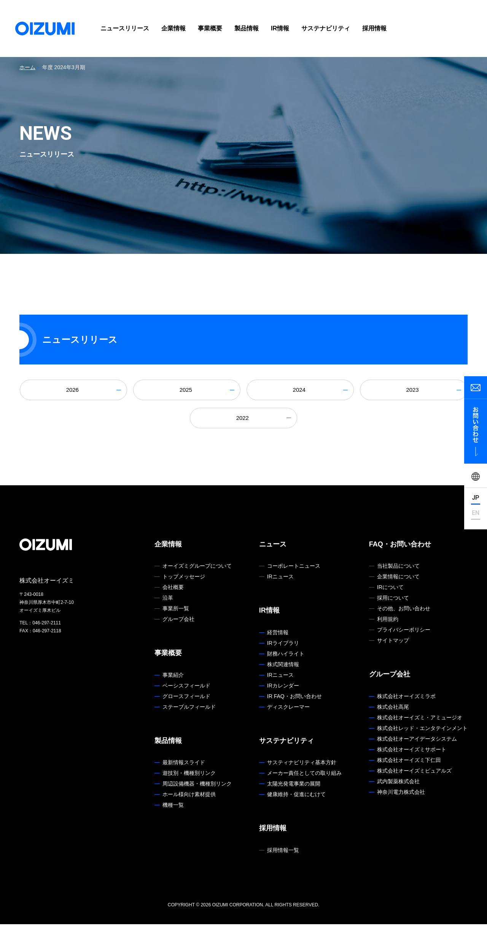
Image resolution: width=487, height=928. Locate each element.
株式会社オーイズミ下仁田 (409, 764)
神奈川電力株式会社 (401, 796)
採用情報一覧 (283, 854)
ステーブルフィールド (189, 711)
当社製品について (398, 570)
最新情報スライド (183, 766)
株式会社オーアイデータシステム (417, 743)
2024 (300, 391)
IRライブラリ (283, 647)
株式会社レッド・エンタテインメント (422, 732)
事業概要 (210, 28)
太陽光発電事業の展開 (293, 788)
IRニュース (280, 581)
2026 (73, 391)
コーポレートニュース (293, 570)
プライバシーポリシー (403, 634)
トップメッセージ (183, 581)
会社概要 (173, 591)
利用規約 (387, 623)
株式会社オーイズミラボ (406, 700)
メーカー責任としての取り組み (304, 777)
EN (475, 513)
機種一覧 (173, 809)
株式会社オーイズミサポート (411, 753)
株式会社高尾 (393, 711)
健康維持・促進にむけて (296, 798)
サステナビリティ (325, 28)
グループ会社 (178, 623)
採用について (393, 602)
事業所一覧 (175, 613)
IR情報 (280, 28)
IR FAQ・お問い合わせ (294, 700)
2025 (187, 391)
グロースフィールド (186, 700)
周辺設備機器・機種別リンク (197, 788)
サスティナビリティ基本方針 (301, 766)
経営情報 (277, 636)
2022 (243, 421)
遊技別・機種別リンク (189, 777)
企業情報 (173, 28)
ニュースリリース (124, 28)
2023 (413, 391)
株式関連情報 (283, 668)
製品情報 (246, 28)
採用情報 (374, 28)
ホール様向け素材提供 (189, 798)
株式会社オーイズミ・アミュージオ (419, 721)
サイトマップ (393, 644)
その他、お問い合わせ (403, 613)
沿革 (167, 602)
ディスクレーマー (288, 711)
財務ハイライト (285, 657)
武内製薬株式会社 (398, 785)
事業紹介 (173, 679)
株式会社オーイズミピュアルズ (414, 774)
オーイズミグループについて (197, 570)
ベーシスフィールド (186, 689)
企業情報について (398, 581)
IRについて (390, 591)
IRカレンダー (283, 689)
